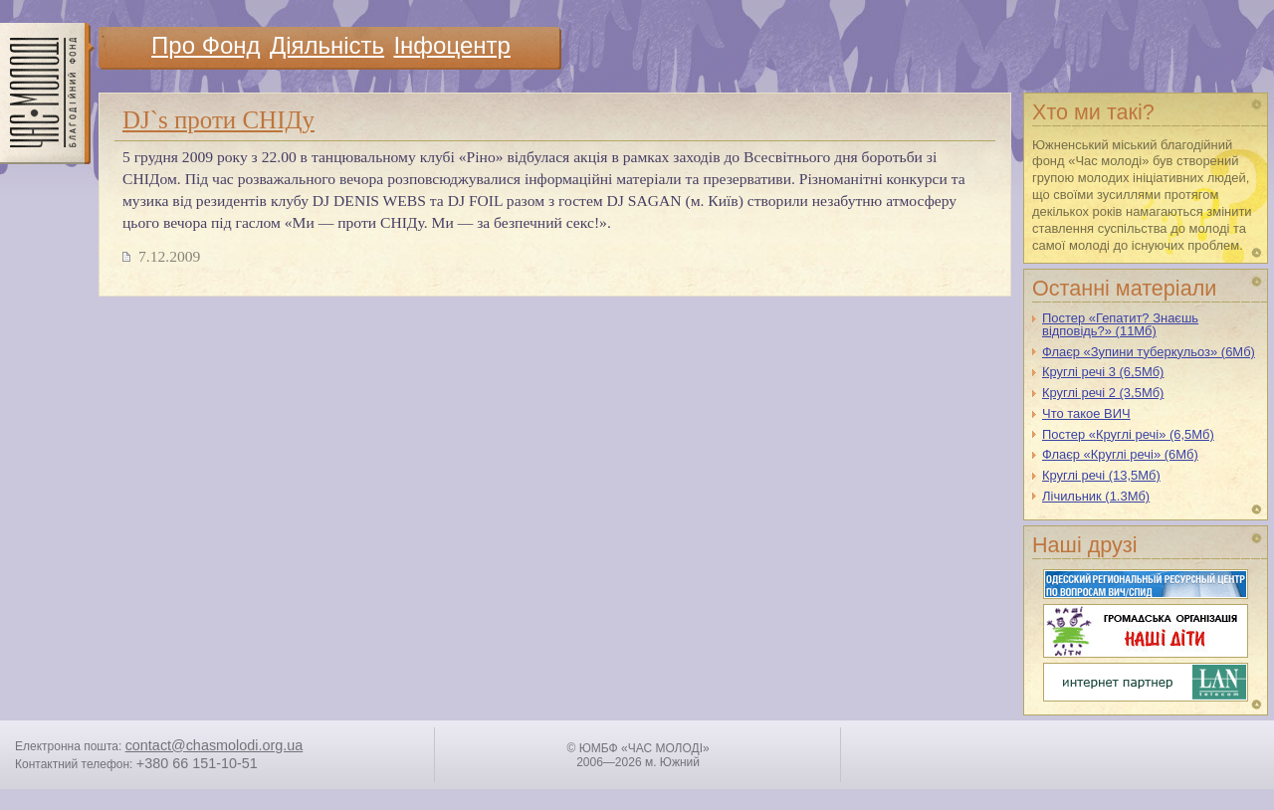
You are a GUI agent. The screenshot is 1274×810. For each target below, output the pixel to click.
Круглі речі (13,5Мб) (1101, 475)
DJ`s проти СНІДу (218, 119)
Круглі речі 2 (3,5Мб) (1103, 392)
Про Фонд (205, 45)
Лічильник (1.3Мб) (1096, 496)
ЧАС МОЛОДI (47, 93)
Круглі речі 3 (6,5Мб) (1103, 371)
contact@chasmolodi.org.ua (214, 745)
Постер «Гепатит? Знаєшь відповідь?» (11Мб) (1120, 324)
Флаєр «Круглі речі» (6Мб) (1120, 454)
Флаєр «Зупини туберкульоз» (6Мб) (1148, 351)
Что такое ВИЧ (1086, 413)
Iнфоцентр (451, 45)
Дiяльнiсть (327, 45)
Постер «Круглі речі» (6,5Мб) (1128, 434)
